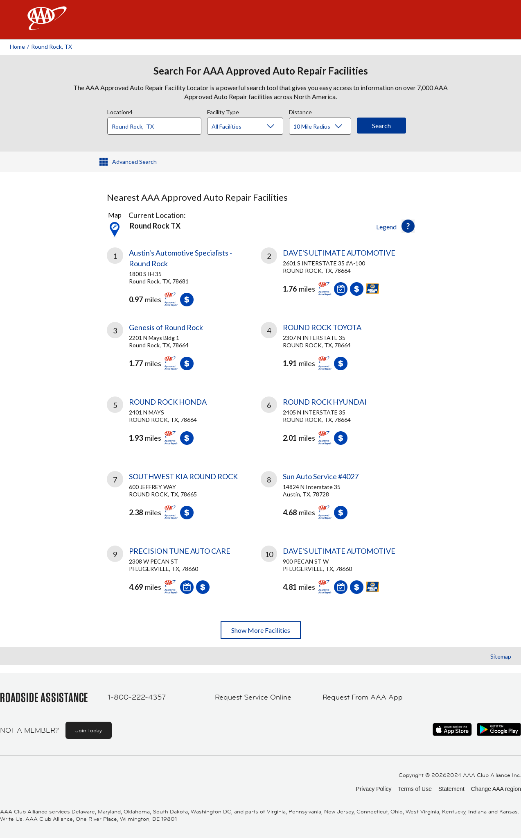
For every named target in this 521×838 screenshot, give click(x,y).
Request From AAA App (363, 697)
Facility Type (223, 111)
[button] (408, 226)
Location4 (120, 111)
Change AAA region (496, 789)
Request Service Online (253, 697)
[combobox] (157, 124)
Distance (300, 111)
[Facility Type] (251, 126)
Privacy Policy (373, 789)
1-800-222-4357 (137, 697)
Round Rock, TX (51, 46)
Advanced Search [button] (134, 161)
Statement (451, 789)
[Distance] (323, 126)
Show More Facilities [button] (260, 630)
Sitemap (500, 656)
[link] (184, 274)
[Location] (154, 126)
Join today (88, 730)
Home (17, 46)
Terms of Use (414, 789)
